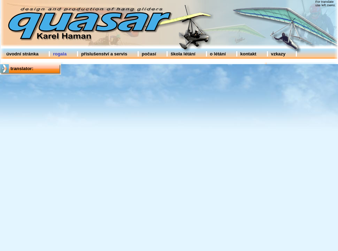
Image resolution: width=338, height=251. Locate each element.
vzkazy (278, 53)
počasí (149, 53)
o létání (218, 53)
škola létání (183, 53)
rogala (60, 53)
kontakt (248, 53)
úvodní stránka (22, 53)
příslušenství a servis (104, 53)
